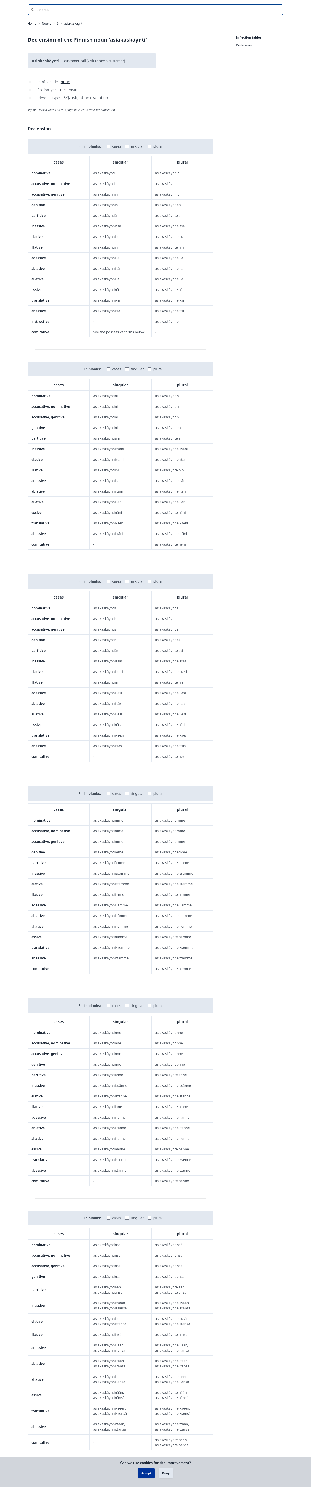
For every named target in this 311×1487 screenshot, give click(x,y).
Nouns (46, 23)
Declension (244, 45)
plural (157, 146)
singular (137, 146)
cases (116, 146)
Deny (166, 1473)
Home (32, 23)
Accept (146, 1473)
